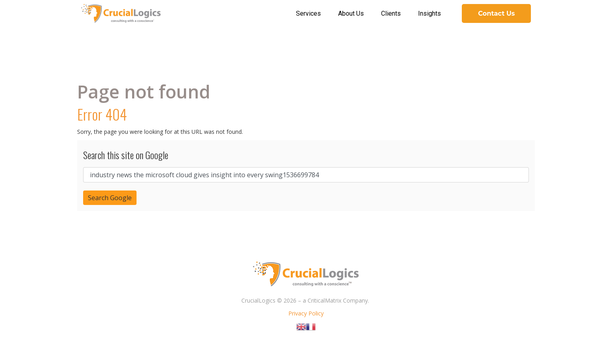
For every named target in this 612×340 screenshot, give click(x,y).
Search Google (110, 197)
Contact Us (496, 13)
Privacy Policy (306, 313)
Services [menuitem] (308, 13)
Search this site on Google (125, 154)
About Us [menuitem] (351, 13)
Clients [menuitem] (391, 13)
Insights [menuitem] (429, 13)
